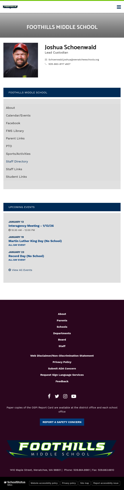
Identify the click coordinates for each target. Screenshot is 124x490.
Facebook (19, 124)
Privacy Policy (62, 362)
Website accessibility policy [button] (44, 483)
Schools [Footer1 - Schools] (62, 326)
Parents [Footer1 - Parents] (62, 320)
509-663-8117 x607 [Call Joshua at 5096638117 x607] (60, 64)
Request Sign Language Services (62, 374)
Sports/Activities (18, 153)
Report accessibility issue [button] (106, 483)
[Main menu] (119, 7)
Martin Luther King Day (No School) (35, 241)
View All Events (22, 270)
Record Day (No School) (26, 256)
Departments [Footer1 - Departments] (62, 333)
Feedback (62, 381)
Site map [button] (84, 483)
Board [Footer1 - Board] (62, 339)
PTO (9, 146)
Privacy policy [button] (69, 483)
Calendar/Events (18, 115)
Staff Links (14, 169)
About (10, 107)
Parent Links (15, 138)
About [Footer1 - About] (62, 314)
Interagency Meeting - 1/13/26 (31, 225)
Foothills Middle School (28, 92)
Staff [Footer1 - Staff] (62, 346)
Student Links (16, 176)
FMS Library (21, 131)
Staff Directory (17, 161)
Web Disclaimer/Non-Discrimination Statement (62, 355)
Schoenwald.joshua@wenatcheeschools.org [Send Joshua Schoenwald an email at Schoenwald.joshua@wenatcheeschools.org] (74, 59)
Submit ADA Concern (62, 368)
